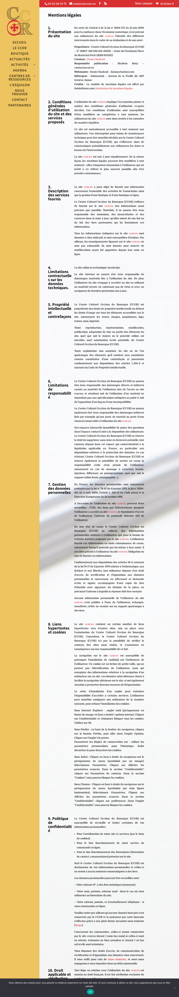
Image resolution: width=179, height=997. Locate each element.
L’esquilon (20, 85)
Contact (19, 100)
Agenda (20, 70)
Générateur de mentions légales (114, 88)
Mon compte (143, 3)
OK (90, 992)
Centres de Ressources (20, 78)
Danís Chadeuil (96, 59)
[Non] (174, 987)
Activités (19, 65)
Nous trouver (20, 92)
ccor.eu (109, 36)
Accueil (20, 43)
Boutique (20, 54)
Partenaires (19, 105)
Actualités (19, 59)
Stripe (78, 925)
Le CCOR (20, 48)
